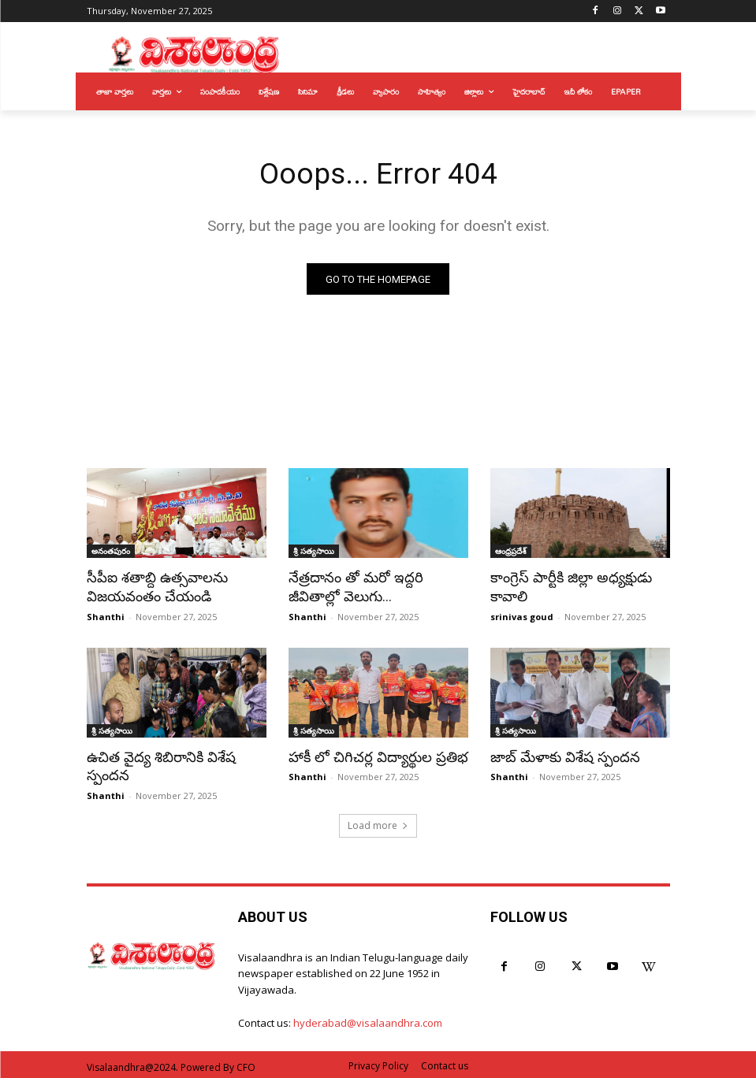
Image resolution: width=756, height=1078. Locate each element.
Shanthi (106, 615)
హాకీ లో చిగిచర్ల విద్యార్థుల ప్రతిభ (372, 755)
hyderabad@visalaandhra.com (367, 1020)
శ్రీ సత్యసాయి (313, 552)
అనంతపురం (110, 552)
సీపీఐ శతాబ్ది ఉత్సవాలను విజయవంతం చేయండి (152, 587)
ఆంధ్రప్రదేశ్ (511, 552)
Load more (378, 821)
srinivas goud (521, 615)
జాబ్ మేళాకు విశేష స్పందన (560, 755)
